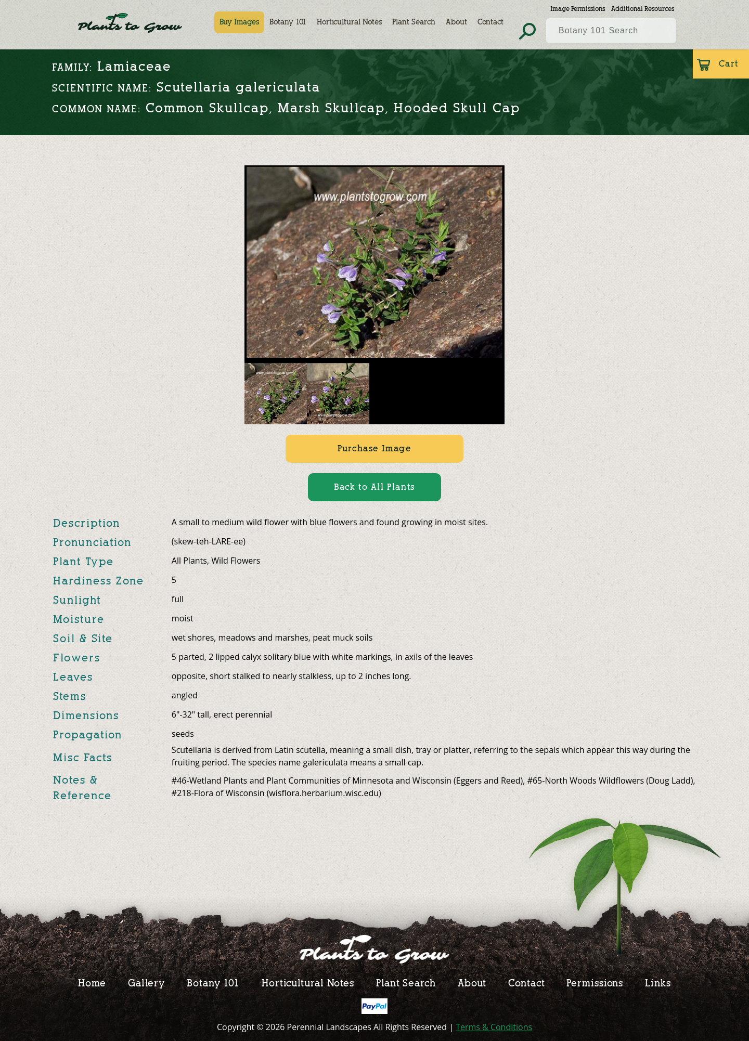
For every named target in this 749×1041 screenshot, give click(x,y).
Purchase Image (374, 448)
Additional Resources (642, 8)
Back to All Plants (374, 487)
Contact (490, 22)
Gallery (146, 983)
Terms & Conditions (494, 1027)
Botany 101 (287, 22)
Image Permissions (577, 8)
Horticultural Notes (349, 22)
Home (92, 983)
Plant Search (413, 22)
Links (658, 983)
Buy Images (239, 22)
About (456, 22)
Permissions (594, 983)
